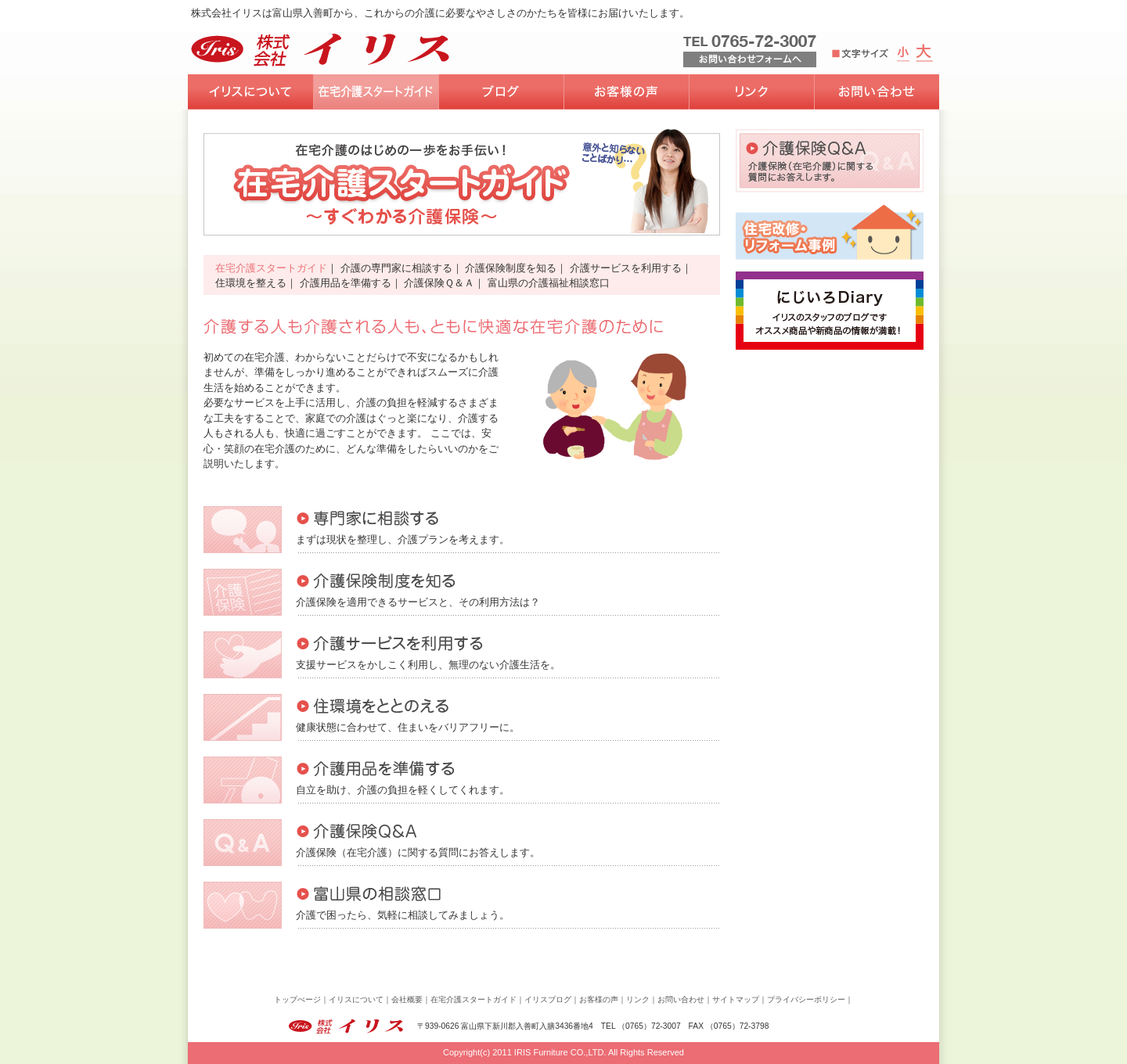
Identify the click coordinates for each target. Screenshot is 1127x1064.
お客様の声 (598, 999)
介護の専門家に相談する (396, 268)
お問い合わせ (680, 999)
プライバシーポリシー (806, 999)
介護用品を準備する (345, 283)
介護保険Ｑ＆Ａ (439, 283)
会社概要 (407, 999)
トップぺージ (297, 999)
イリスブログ (547, 999)
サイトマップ (735, 999)
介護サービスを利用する (626, 268)
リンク (638, 999)
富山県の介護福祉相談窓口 (549, 283)
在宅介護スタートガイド (271, 268)
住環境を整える (250, 283)
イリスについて (356, 999)
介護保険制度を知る (510, 268)
